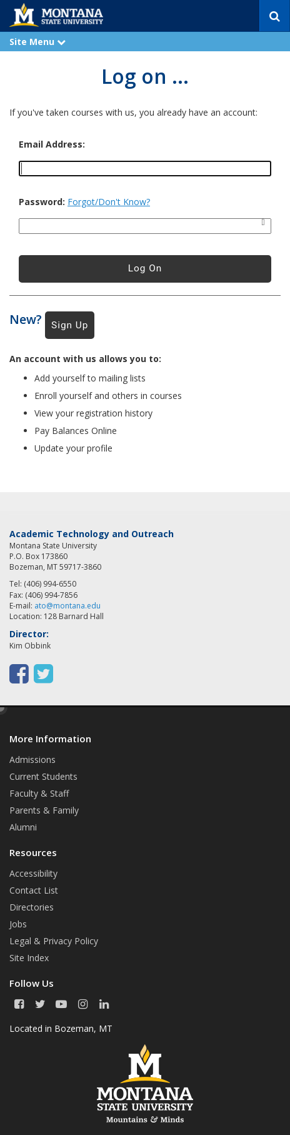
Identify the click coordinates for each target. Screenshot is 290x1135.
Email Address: (52, 144)
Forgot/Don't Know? (109, 202)
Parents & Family (44, 810)
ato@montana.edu (67, 605)
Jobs (18, 924)
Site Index (29, 958)
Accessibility (33, 873)
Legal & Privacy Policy (53, 941)
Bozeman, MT (83, 1028)
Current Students (43, 776)
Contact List (33, 890)
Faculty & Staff (39, 793)
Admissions (32, 759)
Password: (42, 202)
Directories (31, 907)
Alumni (23, 827)
